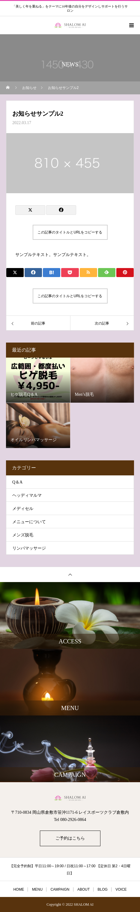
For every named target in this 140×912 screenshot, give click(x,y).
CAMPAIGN (59, 889)
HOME (18, 889)
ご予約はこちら (70, 838)
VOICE (121, 889)
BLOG (103, 889)
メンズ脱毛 (22, 535)
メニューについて (29, 522)
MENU (37, 889)
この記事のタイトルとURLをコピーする (69, 232)
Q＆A (17, 482)
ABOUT (83, 889)
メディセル (22, 508)
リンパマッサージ (29, 548)
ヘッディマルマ (27, 495)
